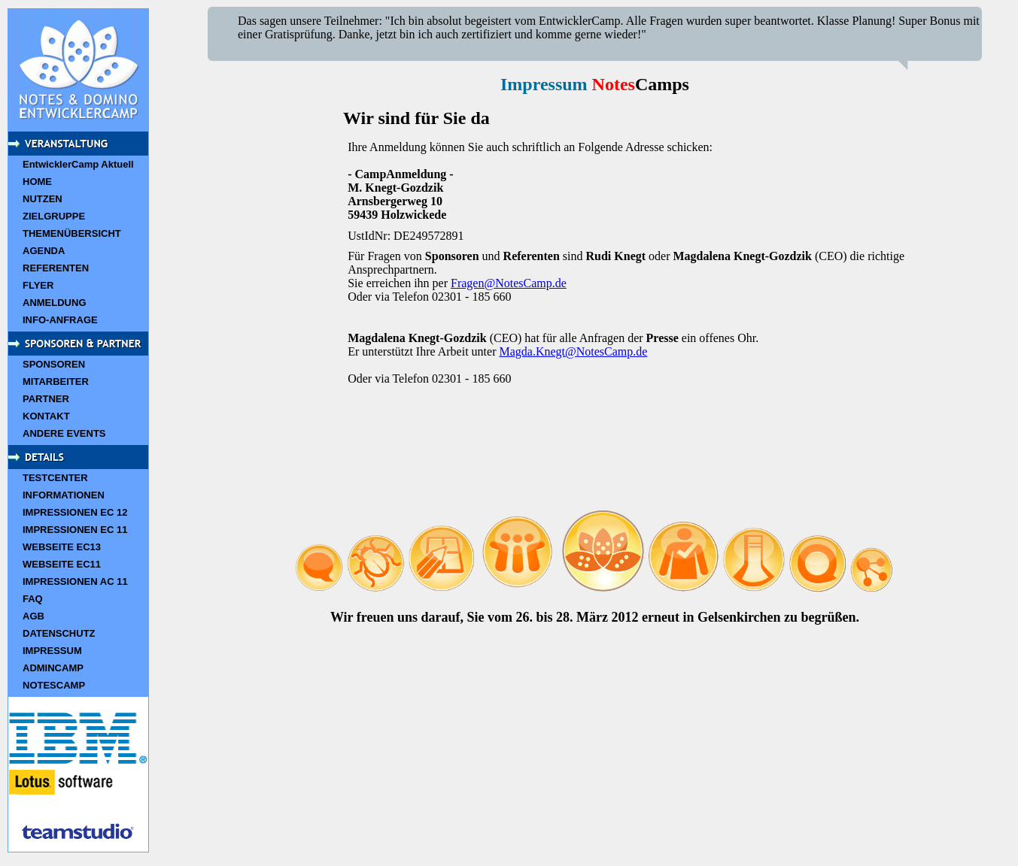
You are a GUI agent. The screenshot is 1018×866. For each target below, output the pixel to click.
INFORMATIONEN (64, 495)
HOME (37, 181)
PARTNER (46, 398)
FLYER (38, 285)
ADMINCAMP (53, 668)
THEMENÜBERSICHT (72, 233)
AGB (33, 616)
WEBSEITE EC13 (62, 547)
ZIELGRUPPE (54, 216)
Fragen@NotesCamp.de (509, 283)
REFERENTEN (56, 268)
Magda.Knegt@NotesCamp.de (573, 351)
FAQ (33, 598)
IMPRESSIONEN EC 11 (75, 529)
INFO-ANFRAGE (60, 320)
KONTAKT (46, 416)
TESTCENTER (55, 477)
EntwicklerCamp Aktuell (78, 164)
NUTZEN (42, 198)
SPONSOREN (54, 364)
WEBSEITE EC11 (62, 564)
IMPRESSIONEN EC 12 (75, 512)
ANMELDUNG (55, 302)
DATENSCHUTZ (59, 633)
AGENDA (44, 250)
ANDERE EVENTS (64, 433)
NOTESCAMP (54, 685)
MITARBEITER (56, 381)
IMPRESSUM (52, 650)
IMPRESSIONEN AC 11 (75, 581)
